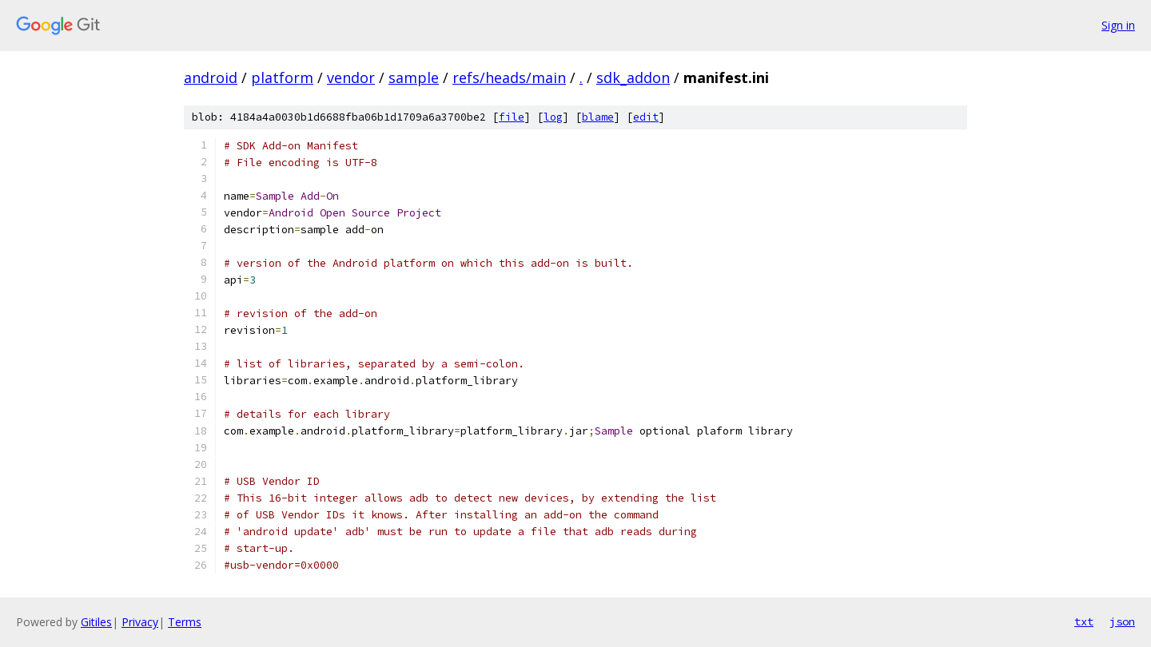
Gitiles (96, 621)
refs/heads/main (509, 77)
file (511, 117)
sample (413, 77)
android (210, 77)
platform (282, 77)
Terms (184, 621)
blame (598, 117)
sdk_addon (633, 77)
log (553, 117)
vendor (351, 77)
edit (646, 117)
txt (1083, 621)
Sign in (1118, 25)
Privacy (139, 621)
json (1122, 621)
